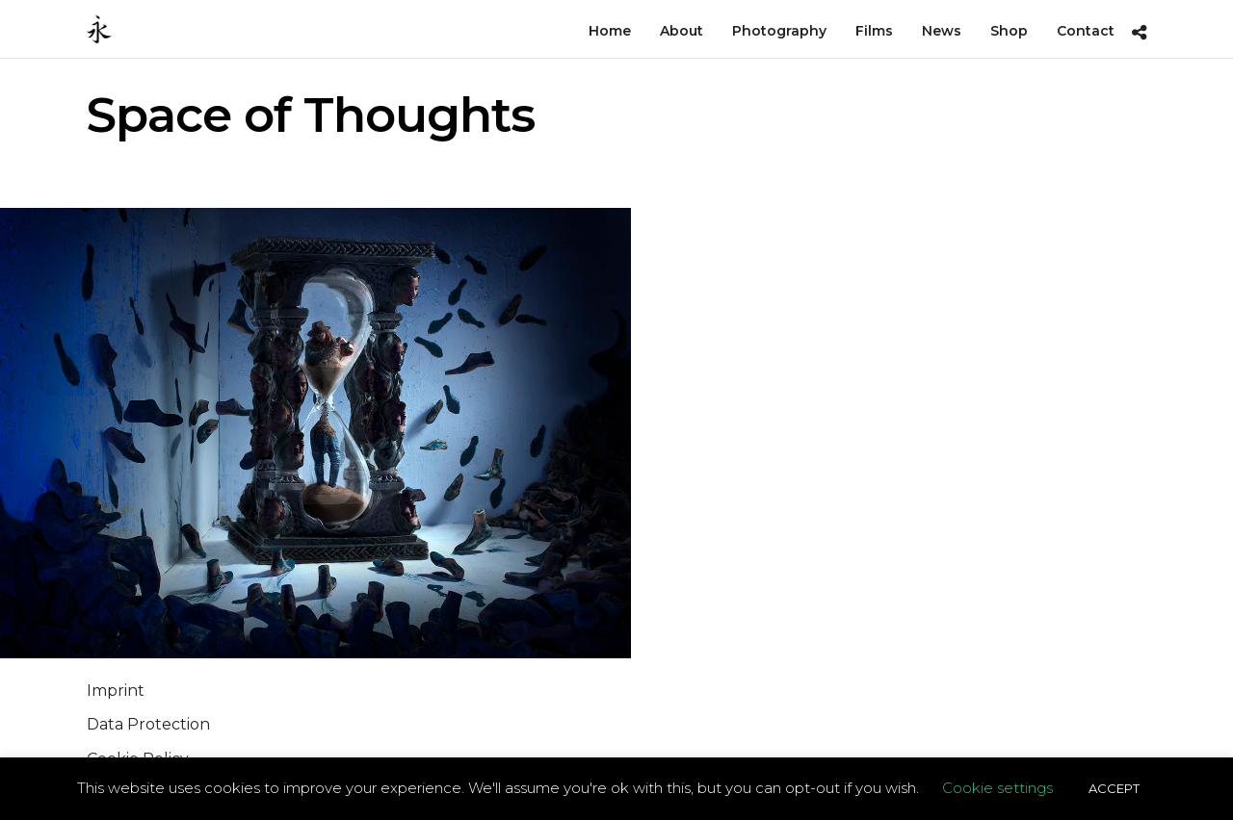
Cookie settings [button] (997, 788)
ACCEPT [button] (1114, 788)
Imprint (115, 690)
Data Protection (148, 724)
